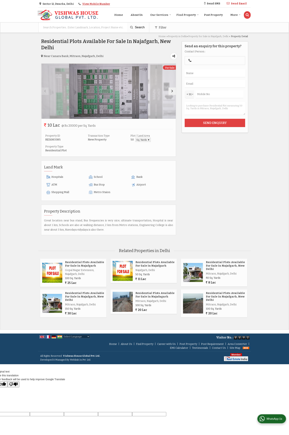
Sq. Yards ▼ (143, 139)
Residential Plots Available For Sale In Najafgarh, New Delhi (225, 266)
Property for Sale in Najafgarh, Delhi (208, 36)
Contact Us (219, 348)
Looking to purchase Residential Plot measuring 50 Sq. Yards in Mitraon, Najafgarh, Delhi (215, 108)
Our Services (160, 15)
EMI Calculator (179, 348)
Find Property (187, 15)
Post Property (213, 15)
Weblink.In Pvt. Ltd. (80, 359)
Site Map (235, 348)
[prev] (45, 91)
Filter (160, 27)
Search (137, 27)
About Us (136, 15)
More (235, 15)
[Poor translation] (13, 384)
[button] (96, 4)
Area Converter (237, 344)
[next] (172, 91)
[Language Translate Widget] (76, 336)
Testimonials (200, 348)
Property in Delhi (177, 36)
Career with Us (166, 344)
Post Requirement (212, 344)
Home (118, 15)
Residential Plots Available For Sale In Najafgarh (84, 264)
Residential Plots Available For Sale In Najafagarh (155, 294)
